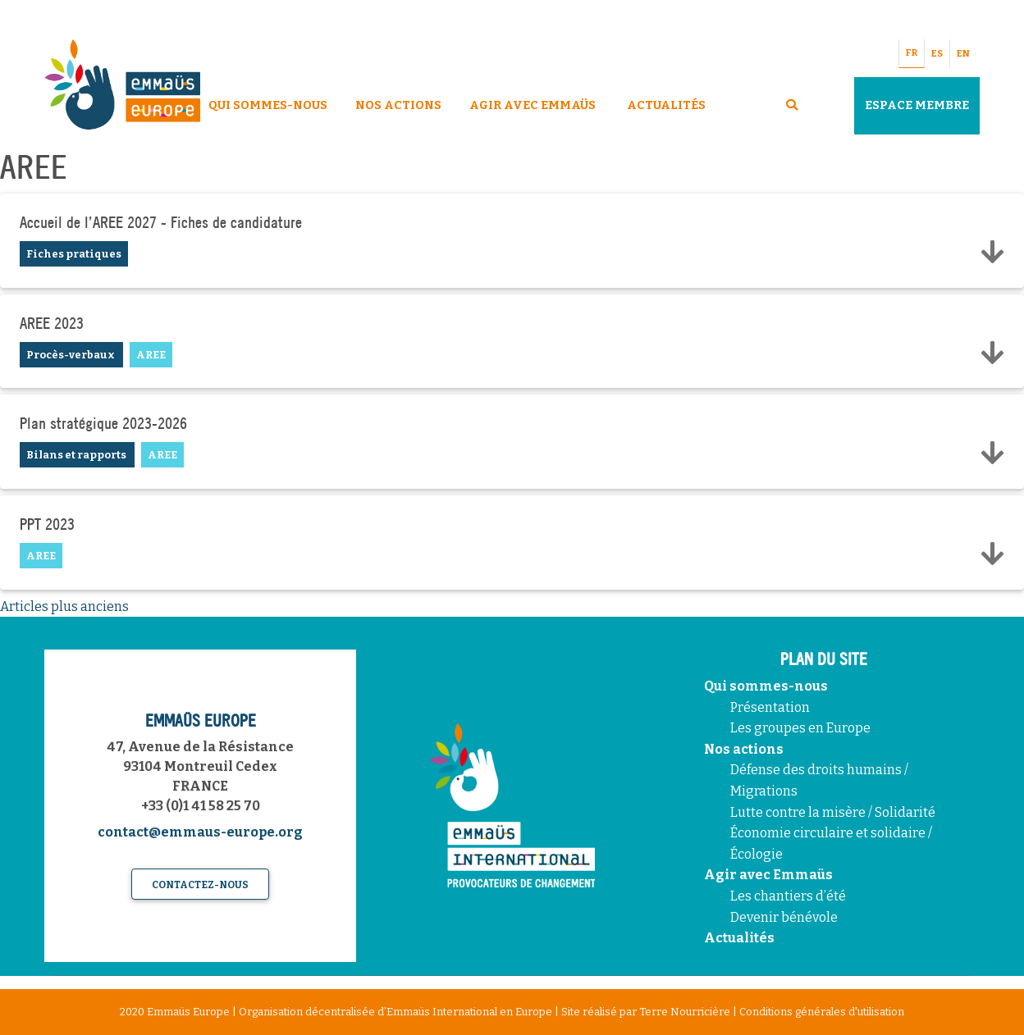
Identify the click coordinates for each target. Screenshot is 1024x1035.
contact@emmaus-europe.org (200, 832)
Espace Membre (917, 105)
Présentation (770, 707)
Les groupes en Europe (800, 728)
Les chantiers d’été (788, 896)
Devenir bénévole (784, 917)
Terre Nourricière (684, 1011)
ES (937, 53)
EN (963, 53)
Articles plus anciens (64, 606)
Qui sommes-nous (766, 686)
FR (911, 53)
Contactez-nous (200, 885)
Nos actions (744, 749)
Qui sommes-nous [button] (267, 105)
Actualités (666, 105)
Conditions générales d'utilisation (821, 1011)
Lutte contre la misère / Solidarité (832, 812)
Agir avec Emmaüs (532, 105)
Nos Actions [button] (398, 105)
